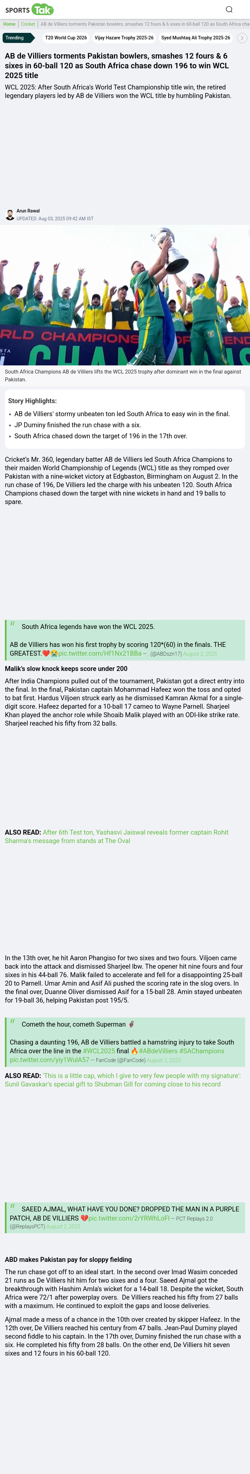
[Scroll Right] (242, 38)
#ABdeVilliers (158, 1051)
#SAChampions (201, 1051)
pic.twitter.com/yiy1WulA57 (49, 1060)
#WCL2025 (99, 1051)
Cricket (28, 24)
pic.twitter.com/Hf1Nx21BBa (99, 653)
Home (9, 24)
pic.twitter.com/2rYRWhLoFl (129, 1218)
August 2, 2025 (200, 654)
